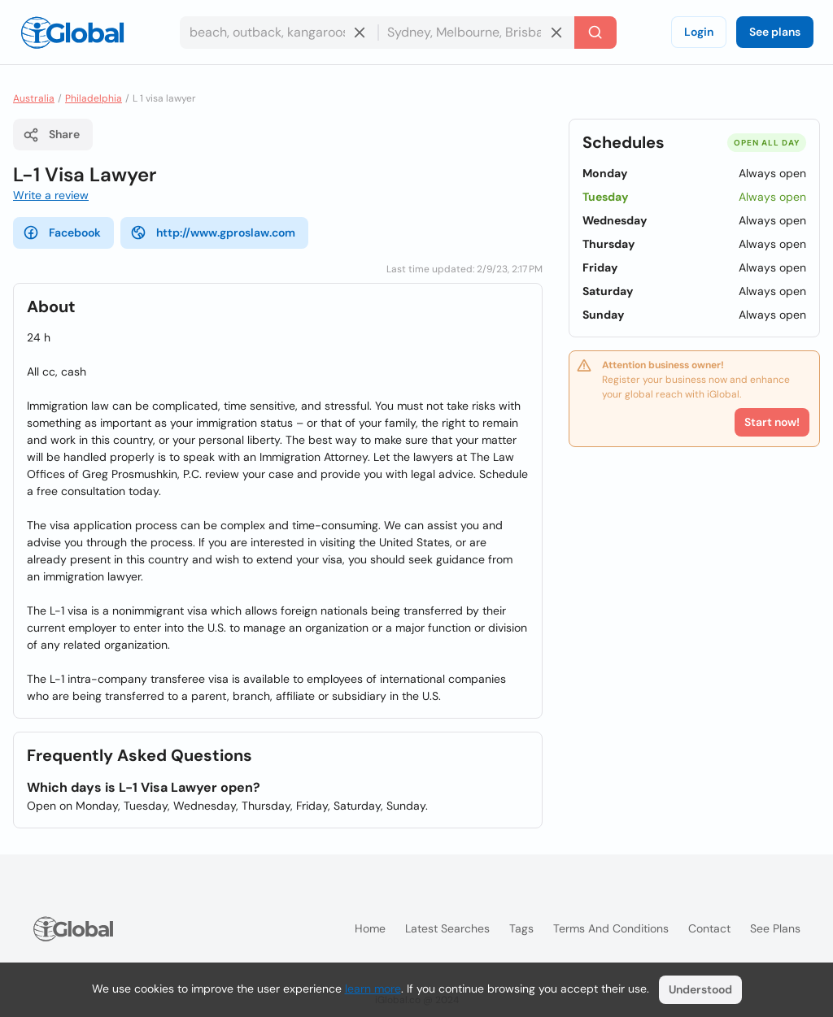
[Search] (595, 32)
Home (370, 928)
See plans (774, 31)
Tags (521, 928)
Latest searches (447, 928)
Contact (709, 928)
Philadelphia (93, 98)
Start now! (772, 422)
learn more (373, 988)
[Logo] (72, 32)
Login (698, 31)
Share (51, 135)
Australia (34, 98)
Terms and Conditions (611, 928)
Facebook (62, 232)
